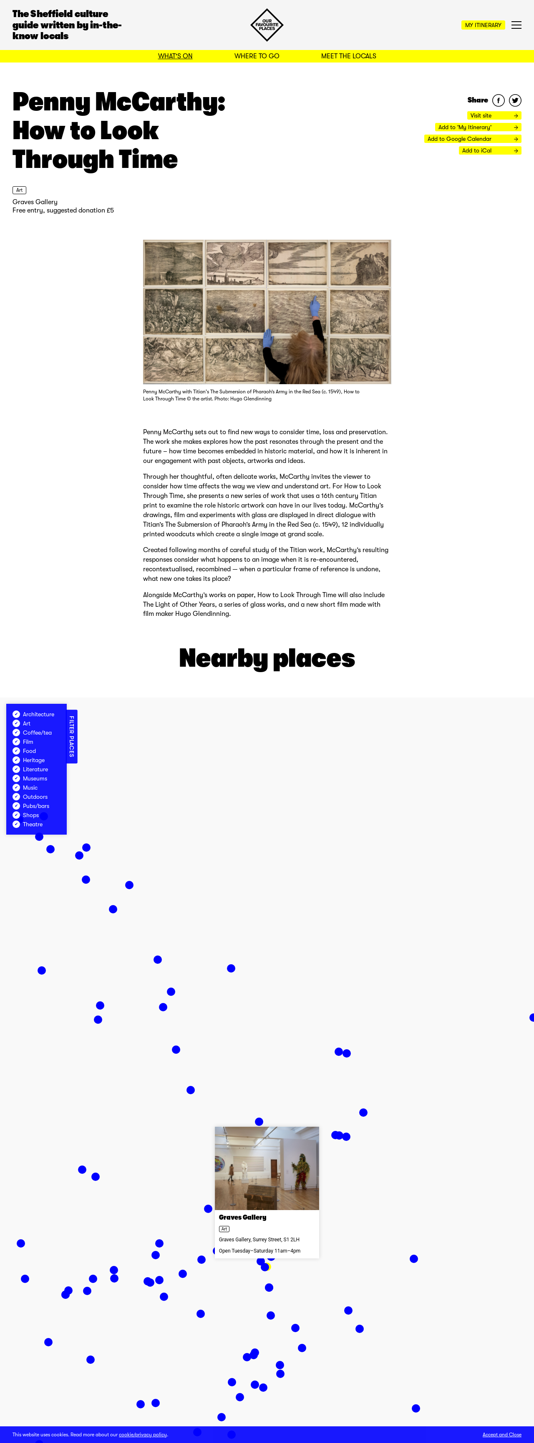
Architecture (33, 714)
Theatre (28, 824)
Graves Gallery (35, 202)
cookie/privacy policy (143, 1435)
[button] (240, 1397)
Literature (30, 769)
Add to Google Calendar (473, 138)
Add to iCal (490, 150)
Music (25, 787)
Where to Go (257, 56)
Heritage (29, 760)
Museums (30, 778)
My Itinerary (483, 25)
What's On (175, 56)
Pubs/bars (31, 806)
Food (24, 751)
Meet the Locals (348, 56)
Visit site (494, 115)
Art (19, 190)
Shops (26, 815)
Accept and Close (502, 1435)
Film (23, 741)
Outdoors (30, 796)
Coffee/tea (32, 732)
